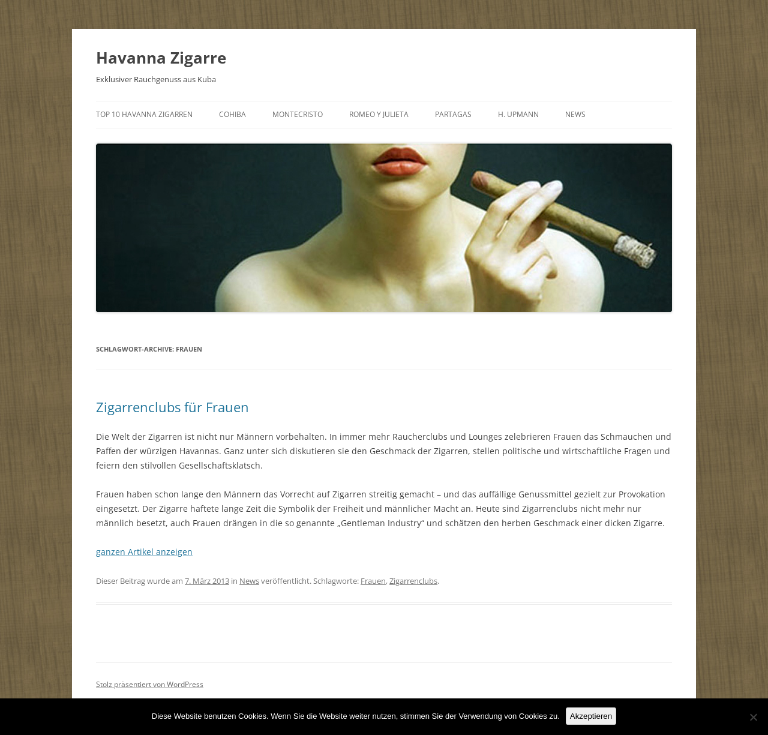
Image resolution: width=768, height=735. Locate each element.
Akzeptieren (591, 716)
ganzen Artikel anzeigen (144, 551)
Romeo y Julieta (379, 114)
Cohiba (232, 114)
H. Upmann (518, 114)
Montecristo (297, 114)
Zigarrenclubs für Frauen (172, 407)
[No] (753, 717)
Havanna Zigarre (161, 57)
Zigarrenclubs (413, 580)
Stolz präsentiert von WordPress (149, 684)
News (575, 114)
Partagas (453, 114)
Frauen (373, 580)
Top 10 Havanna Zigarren (144, 114)
